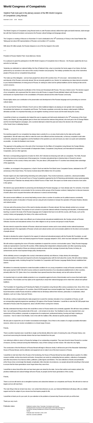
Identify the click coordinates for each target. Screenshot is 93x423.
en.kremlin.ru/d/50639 (37, 414)
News (38, 406)
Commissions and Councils (52, 406)
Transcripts (42, 406)
